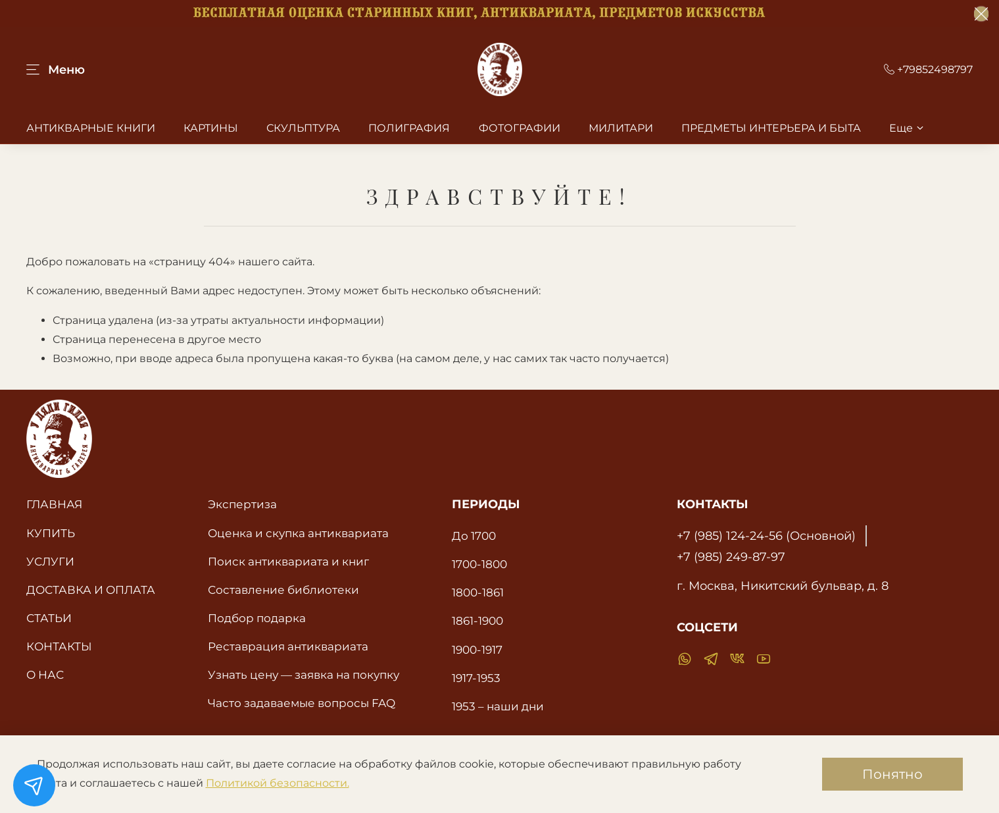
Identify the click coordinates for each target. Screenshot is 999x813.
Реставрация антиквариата (288, 646)
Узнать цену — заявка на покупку (303, 674)
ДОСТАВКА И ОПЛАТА (90, 589)
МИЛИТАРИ (621, 128)
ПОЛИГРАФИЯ (409, 128)
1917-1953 (476, 678)
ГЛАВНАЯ (54, 504)
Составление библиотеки (283, 589)
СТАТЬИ (49, 618)
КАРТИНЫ (210, 128)
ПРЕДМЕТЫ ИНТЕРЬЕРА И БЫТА (771, 128)
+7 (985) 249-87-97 (731, 557)
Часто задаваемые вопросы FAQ (301, 703)
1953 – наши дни (498, 706)
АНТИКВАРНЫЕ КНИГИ (90, 128)
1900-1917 (477, 649)
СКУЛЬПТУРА (303, 128)
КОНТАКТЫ (59, 646)
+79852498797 (928, 69)
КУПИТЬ (50, 533)
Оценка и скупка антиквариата (298, 533)
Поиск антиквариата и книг (288, 561)
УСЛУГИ (50, 561)
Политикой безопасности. (277, 783)
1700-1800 (479, 564)
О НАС (45, 674)
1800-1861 (478, 592)
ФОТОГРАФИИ (519, 128)
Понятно (892, 774)
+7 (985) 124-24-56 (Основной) (766, 535)
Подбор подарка (257, 618)
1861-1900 (477, 620)
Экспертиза (242, 504)
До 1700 (474, 535)
